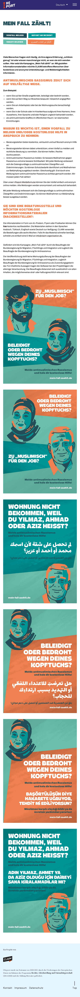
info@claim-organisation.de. (49, 236)
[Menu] (75, 4)
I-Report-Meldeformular (25, 182)
